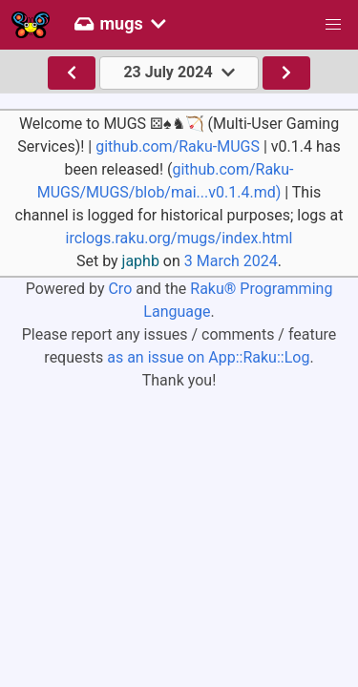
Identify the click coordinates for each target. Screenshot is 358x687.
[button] (333, 25)
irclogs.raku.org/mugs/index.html (178, 238)
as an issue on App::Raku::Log (208, 357)
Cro (120, 289)
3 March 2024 (231, 261)
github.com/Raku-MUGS (177, 146)
